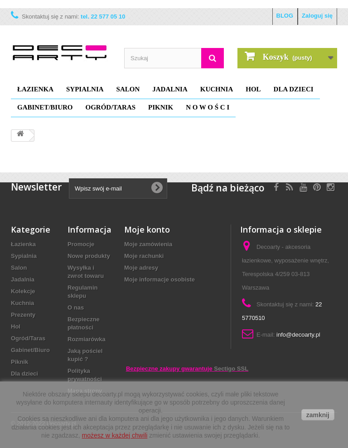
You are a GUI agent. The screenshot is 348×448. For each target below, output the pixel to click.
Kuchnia (216, 89)
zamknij (317, 415)
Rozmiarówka (87, 339)
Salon (128, 89)
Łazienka (35, 89)
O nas (76, 307)
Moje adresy (141, 267)
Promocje (81, 244)
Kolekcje (23, 291)
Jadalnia (170, 89)
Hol (253, 89)
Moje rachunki (144, 256)
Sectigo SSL (231, 368)
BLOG (285, 15)
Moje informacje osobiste (159, 279)
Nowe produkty (89, 256)
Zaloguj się (317, 15)
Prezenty (23, 314)
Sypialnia (85, 89)
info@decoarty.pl (298, 334)
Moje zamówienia (148, 244)
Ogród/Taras (111, 107)
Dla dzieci (294, 89)
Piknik (160, 107)
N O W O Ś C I (207, 107)
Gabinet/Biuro (45, 107)
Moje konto (147, 229)
